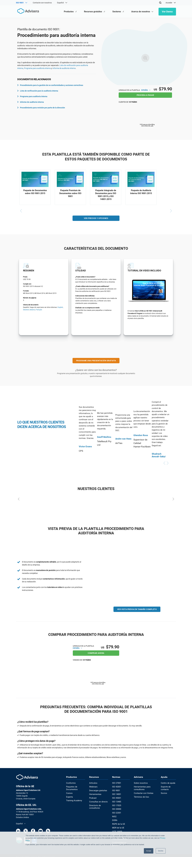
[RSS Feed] (48, 831)
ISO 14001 (116, 793)
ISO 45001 (116, 797)
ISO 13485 (116, 801)
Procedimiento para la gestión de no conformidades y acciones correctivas (50, 85)
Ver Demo (167, 11)
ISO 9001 (115, 790)
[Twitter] (25, 831)
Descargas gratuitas (97, 790)
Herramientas (95, 793)
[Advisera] (27, 11)
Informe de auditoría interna (64, 68)
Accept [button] (148, 851)
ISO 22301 (116, 811)
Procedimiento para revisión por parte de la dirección (41, 108)
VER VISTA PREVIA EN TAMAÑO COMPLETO (137, 610)
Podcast (92, 797)
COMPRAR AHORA (96, 653)
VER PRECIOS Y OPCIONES (96, 219)
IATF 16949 (116, 829)
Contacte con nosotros (42, 3)
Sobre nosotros (140, 783)
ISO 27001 (116, 783)
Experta (69, 796)
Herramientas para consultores (141, 787)
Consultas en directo (97, 801)
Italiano (32, 310)
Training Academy (73, 799)
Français (39, 310)
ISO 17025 (116, 804)
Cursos (69, 792)
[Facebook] (33, 831)
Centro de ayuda (167, 783)
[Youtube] (40, 831)
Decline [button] (160, 851)
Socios (163, 792)
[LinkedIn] (18, 831)
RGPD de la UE (118, 822)
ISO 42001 (116, 786)
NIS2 (114, 815)
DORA (114, 818)
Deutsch (26, 310)
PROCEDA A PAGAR (145, 95)
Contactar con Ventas (143, 792)
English (60, 308)
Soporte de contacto (165, 787)
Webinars (93, 786)
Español (145, 90)
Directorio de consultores (94, 805)
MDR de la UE (117, 825)
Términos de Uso (140, 796)
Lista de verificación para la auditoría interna (37, 91)
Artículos (93, 783)
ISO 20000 (116, 808)
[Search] (160, 2)
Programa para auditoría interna (37, 68)
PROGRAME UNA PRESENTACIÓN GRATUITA (96, 361)
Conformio (70, 783)
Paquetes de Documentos (71, 787)
